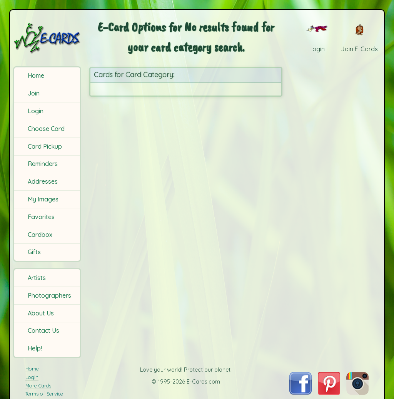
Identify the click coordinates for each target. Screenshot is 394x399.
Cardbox (40, 234)
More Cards (38, 385)
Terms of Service (44, 394)
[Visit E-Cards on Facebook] (300, 392)
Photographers (49, 295)
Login (35, 111)
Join (34, 93)
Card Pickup (45, 146)
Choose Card (46, 128)
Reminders (43, 164)
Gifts (34, 252)
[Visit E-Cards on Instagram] (357, 392)
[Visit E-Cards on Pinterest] (329, 392)
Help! (35, 348)
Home (36, 75)
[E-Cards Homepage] (47, 38)
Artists (37, 278)
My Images (43, 199)
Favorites (41, 217)
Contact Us (43, 330)
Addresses (43, 181)
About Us (41, 313)
